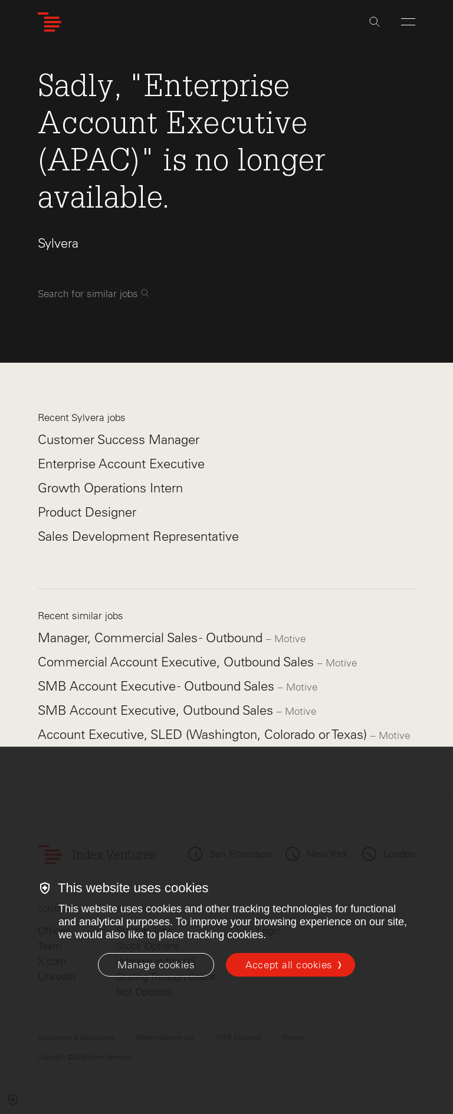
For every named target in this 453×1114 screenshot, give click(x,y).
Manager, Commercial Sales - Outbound (152, 638)
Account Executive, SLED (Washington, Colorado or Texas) (204, 734)
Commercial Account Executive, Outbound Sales (177, 662)
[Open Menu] (408, 21)
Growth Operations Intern (110, 488)
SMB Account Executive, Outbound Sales (157, 710)
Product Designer (87, 512)
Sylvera (58, 243)
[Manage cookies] (156, 965)
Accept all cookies (288, 965)
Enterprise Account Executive (121, 464)
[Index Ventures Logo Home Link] (49, 22)
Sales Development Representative (138, 536)
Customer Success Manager (118, 440)
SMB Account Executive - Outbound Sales (158, 686)
